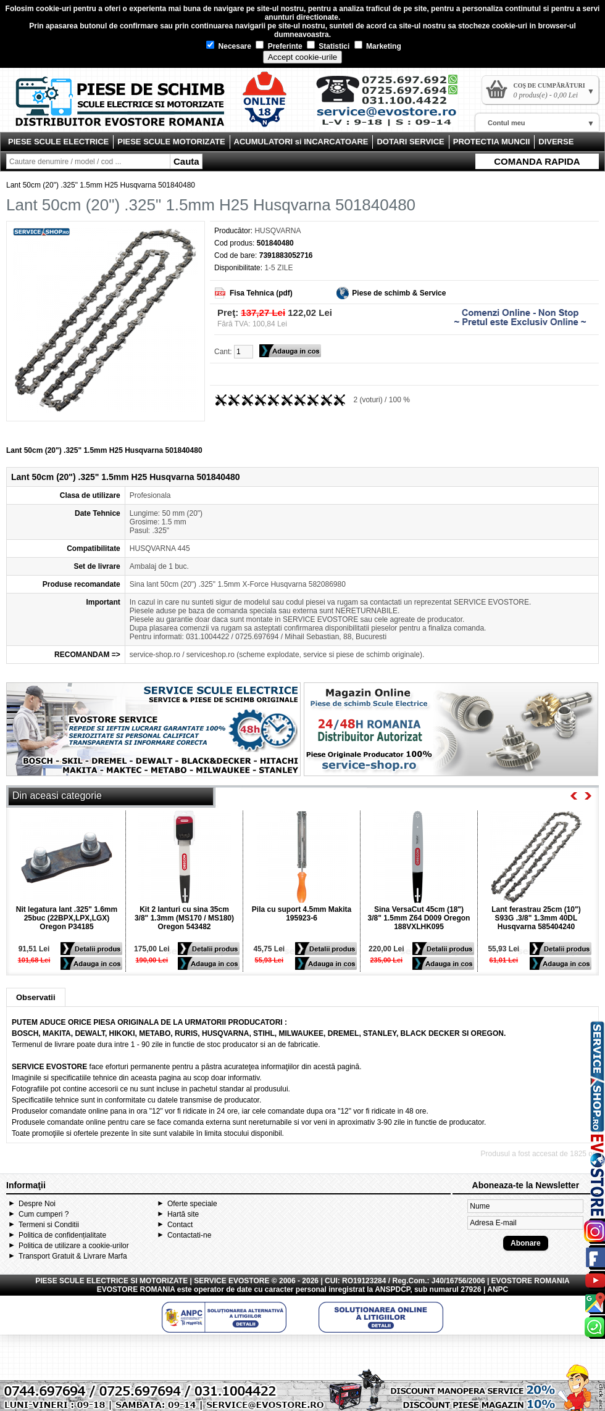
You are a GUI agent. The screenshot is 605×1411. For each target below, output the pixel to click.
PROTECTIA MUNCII (491, 141)
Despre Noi (37, 1203)
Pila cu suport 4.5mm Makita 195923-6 (301, 913)
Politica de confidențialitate (62, 1235)
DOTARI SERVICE (410, 141)
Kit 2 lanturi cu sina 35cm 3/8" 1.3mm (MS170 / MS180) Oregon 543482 (184, 918)
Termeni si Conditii (49, 1224)
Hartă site (183, 1214)
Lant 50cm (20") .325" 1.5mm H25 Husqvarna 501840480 (100, 185)
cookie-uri (53, 8)
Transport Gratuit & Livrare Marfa (73, 1256)
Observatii (36, 997)
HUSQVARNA (277, 230)
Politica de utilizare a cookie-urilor (74, 1245)
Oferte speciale (192, 1203)
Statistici (328, 46)
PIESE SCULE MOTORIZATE (171, 141)
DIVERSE (556, 141)
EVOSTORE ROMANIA (136, 1289)
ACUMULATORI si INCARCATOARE (301, 141)
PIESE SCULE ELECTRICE (58, 141)
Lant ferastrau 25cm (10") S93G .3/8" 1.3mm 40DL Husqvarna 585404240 (535, 918)
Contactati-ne (189, 1235)
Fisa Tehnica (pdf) (261, 293)
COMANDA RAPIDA (537, 161)
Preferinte (279, 46)
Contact (180, 1224)
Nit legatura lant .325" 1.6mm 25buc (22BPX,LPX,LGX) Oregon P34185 (66, 918)
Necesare (228, 46)
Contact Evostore (392, 105)
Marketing (377, 46)
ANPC (497, 1289)
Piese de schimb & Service (399, 293)
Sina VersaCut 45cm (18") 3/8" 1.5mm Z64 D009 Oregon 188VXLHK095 (419, 918)
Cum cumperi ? (44, 1214)
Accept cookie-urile (303, 57)
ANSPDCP (392, 1289)
